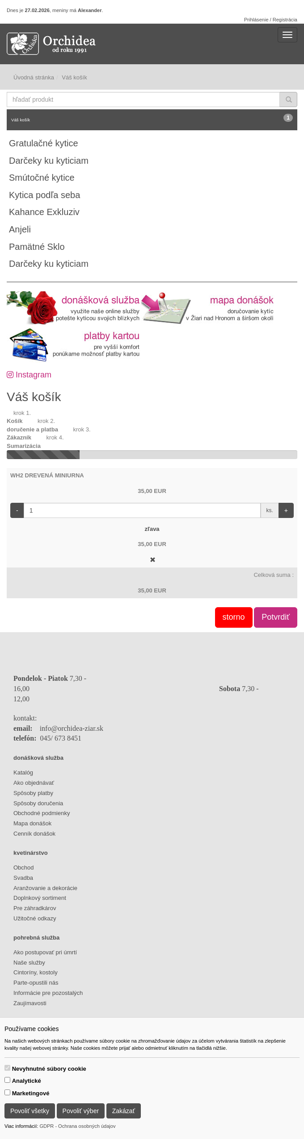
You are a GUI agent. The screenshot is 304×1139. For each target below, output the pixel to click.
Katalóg (23, 772)
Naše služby (29, 962)
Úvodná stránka (33, 77)
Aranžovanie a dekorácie (45, 888)
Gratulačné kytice (43, 143)
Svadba (23, 877)
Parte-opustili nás (35, 982)
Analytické (26, 1080)
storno (234, 617)
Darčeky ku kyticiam (49, 161)
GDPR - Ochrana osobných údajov (77, 1126)
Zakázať (123, 1110)
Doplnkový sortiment (39, 898)
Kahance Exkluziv (44, 212)
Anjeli (20, 229)
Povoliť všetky (29, 1110)
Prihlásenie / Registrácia (270, 19)
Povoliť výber (81, 1110)
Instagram (29, 374)
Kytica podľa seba (44, 195)
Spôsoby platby (33, 793)
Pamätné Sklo (37, 247)
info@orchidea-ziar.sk (71, 728)
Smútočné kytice (42, 177)
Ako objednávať (33, 782)
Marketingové (31, 1093)
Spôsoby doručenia (38, 803)
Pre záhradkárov (34, 908)
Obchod (23, 867)
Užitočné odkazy (34, 918)
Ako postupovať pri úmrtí (45, 952)
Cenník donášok (34, 833)
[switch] (7, 1068)
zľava (151, 529)
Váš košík (152, 118)
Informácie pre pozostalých (48, 993)
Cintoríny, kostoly (35, 972)
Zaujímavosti (29, 1003)
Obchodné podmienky (41, 813)
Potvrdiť (276, 617)
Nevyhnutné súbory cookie (49, 1068)
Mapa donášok (32, 823)
